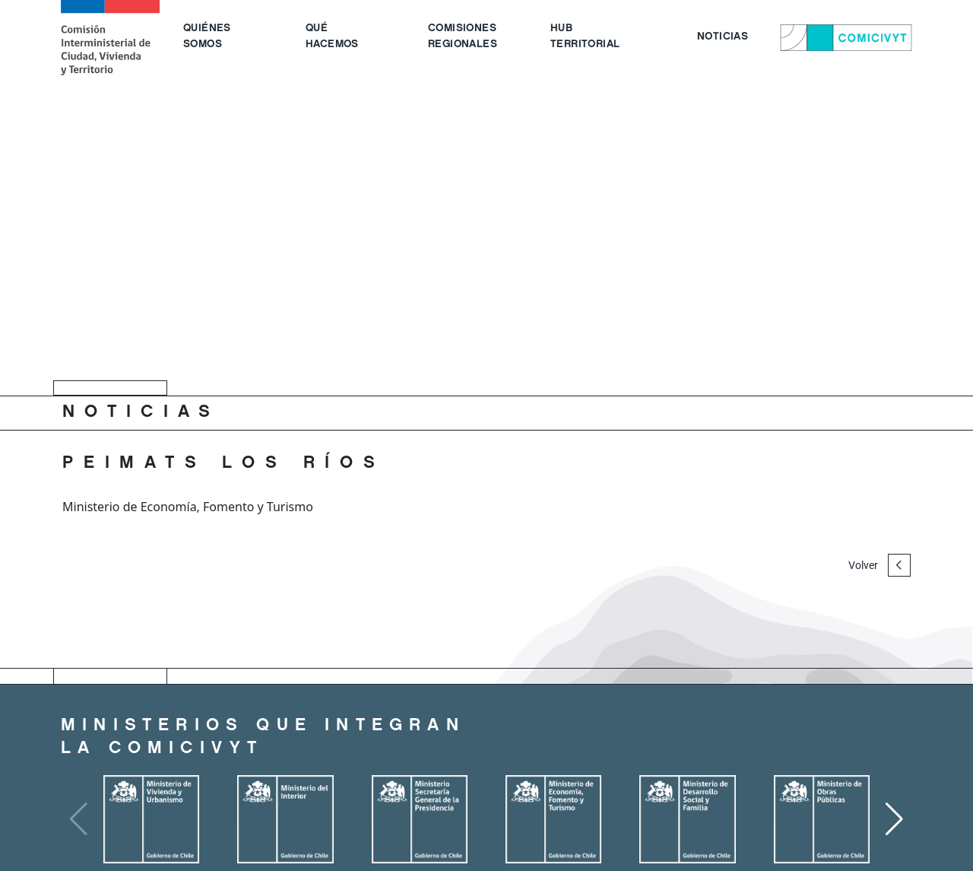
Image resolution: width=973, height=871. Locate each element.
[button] (894, 819)
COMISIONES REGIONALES (462, 37)
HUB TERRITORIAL (585, 37)
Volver (879, 565)
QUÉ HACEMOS (332, 37)
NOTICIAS (722, 37)
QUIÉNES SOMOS (207, 37)
